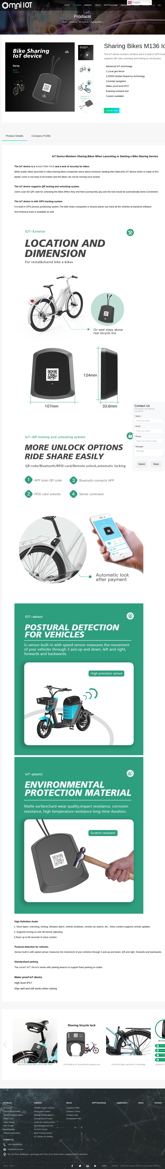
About (97, 8)
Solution (88, 8)
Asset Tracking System (43, 1133)
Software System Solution (44, 1108)
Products (77, 8)
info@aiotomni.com (13, 1149)
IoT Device (7, 1108)
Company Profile (41, 135)
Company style (72, 1115)
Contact (145, 8)
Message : (139, 447)
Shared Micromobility (11, 1111)
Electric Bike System (42, 1111)
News (136, 8)
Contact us (8, 1139)
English (134, 3)
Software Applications (12, 1133)
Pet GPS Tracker (40, 1129)
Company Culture (73, 1111)
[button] (5, 1044)
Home (67, 8)
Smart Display (9, 1122)
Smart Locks (8, 1119)
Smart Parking (9, 1129)
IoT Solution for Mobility (43, 1137)
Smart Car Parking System (44, 1122)
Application (125, 8)
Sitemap (114, 1166)
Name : (137, 416)
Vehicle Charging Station (13, 1115)
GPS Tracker (8, 1126)
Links (104, 1166)
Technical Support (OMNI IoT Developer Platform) (140, 1166)
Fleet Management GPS (43, 1126)
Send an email (112, 111)
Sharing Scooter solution (44, 1115)
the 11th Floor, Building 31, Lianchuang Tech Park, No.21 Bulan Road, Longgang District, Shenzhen (45, 1154)
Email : (137, 426)
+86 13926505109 (12, 1144)
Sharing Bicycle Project (43, 1119)
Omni (11, 1166)
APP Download (110, 8)
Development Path (73, 1119)
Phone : (138, 436)
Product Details (14, 135)
